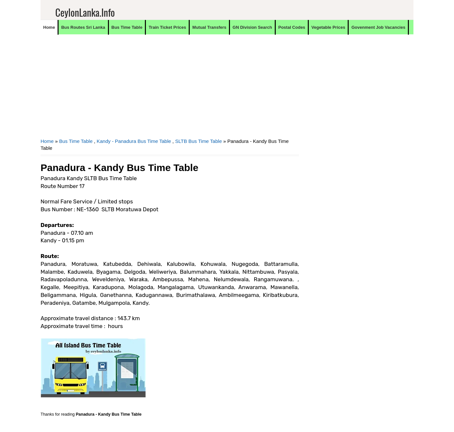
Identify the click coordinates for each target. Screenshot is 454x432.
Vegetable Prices (328, 27)
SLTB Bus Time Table (198, 141)
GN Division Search (252, 27)
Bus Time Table (127, 27)
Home (49, 27)
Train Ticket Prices (167, 27)
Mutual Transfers (209, 27)
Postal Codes (291, 27)
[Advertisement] (170, 90)
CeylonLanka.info (85, 12)
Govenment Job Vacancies (378, 27)
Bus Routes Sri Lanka (83, 27)
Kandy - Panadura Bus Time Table (134, 141)
